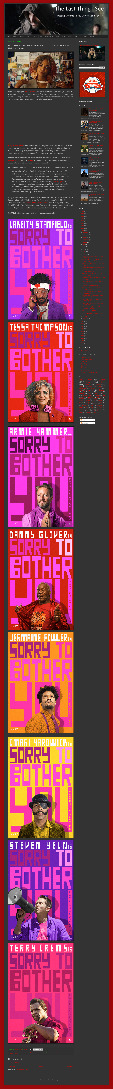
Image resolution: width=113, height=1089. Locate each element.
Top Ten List (89, 402)
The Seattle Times (86, 357)
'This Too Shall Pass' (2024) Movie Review (96, 122)
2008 (82, 343)
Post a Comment (15, 1062)
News (15, 36)
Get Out (31, 160)
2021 (82, 223)
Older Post (70, 1066)
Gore (91, 405)
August (85, 242)
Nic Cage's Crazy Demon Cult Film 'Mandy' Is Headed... (91, 307)
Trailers (34, 36)
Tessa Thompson (30, 92)
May (84, 249)
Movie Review (85, 380)
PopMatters (84, 366)
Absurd (95, 404)
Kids (87, 407)
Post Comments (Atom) (22, 1069)
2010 (82, 338)
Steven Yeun (42, 203)
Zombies (90, 392)
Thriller (90, 386)
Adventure (99, 397)
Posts (83, 420)
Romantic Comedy (84, 409)
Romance (99, 402)
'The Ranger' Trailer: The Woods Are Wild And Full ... (92, 300)
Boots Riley (23, 1052)
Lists (57, 36)
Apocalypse (99, 407)
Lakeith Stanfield (14, 160)
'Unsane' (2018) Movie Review (90, 285)
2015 (82, 326)
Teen (88, 399)
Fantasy (95, 399)
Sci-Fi (77, 36)
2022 (82, 221)
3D (84, 412)
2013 (82, 331)
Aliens (81, 400)
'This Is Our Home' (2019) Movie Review (96, 109)
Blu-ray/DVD (49, 36)
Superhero (99, 392)
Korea (89, 393)
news (42, 1052)
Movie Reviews (24, 36)
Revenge (81, 393)
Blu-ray (97, 393)
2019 (82, 228)
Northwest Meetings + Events (89, 372)
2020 (82, 225)
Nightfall (94, 412)
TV (41, 36)
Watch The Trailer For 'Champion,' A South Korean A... (92, 274)
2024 (82, 216)
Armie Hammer (31, 203)
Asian (99, 386)
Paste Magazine (85, 364)
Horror (70, 36)
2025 (82, 214)
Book (103, 395)
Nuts (94, 400)
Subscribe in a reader (85, 350)
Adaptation (101, 390)
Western (81, 399)
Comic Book (90, 390)
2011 (82, 336)
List (80, 390)
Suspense (99, 405)
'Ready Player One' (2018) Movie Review (93, 267)
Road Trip (81, 410)
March (85, 254)
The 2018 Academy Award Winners (91, 313)
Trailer (16, 1053)
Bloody (81, 407)
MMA (80, 412)
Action (63, 36)
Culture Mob (84, 368)
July (84, 244)
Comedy (29, 1052)
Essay (88, 410)
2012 (82, 333)
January (85, 318)
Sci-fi (45, 1052)
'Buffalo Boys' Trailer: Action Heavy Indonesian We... (91, 292)
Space (81, 404)
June (84, 247)
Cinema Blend (85, 370)
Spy (101, 399)
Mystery (100, 400)
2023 (82, 218)
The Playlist (84, 361)
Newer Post (12, 1066)
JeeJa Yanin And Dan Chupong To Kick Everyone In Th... (93, 296)
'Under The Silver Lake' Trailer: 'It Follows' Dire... (91, 288)
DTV (103, 393)
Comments (84, 423)
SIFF (81, 386)
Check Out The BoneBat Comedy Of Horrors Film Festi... (92, 270)
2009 (82, 340)
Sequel (97, 395)
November (86, 235)
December (86, 232)
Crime (93, 388)
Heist (93, 410)
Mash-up (89, 412)
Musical (88, 404)
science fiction (50, 1052)
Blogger (70, 1080)
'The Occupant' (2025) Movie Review (95, 170)
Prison (92, 407)
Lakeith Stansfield (35, 1052)
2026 (82, 211)
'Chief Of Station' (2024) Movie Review (95, 182)
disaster (103, 404)
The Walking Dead (87, 395)
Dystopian (91, 397)
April (84, 251)
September (86, 240)
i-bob (59, 1080)
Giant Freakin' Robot (86, 359)
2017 (82, 321)
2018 (82, 230)
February (85, 316)
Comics (84, 36)
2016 (82, 324)
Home (8, 36)
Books (92, 36)
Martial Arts (83, 388)
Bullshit (84, 405)
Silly (80, 402)
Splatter (88, 400)
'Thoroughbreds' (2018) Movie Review (92, 311)
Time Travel (99, 409)
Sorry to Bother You (15, 146)
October (85, 237)
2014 (82, 328)
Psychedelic (100, 410)
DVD (84, 392)
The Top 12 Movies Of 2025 (88, 45)
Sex (93, 409)
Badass (87, 384)
